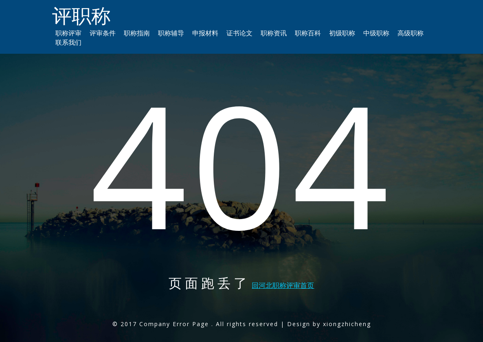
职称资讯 (274, 32)
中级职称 (376, 32)
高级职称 (410, 32)
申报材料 (205, 32)
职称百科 (308, 32)
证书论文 (239, 32)
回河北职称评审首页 (283, 285)
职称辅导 (171, 32)
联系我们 (68, 42)
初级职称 (342, 32)
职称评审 (68, 32)
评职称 (81, 15)
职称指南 (137, 32)
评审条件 (103, 32)
